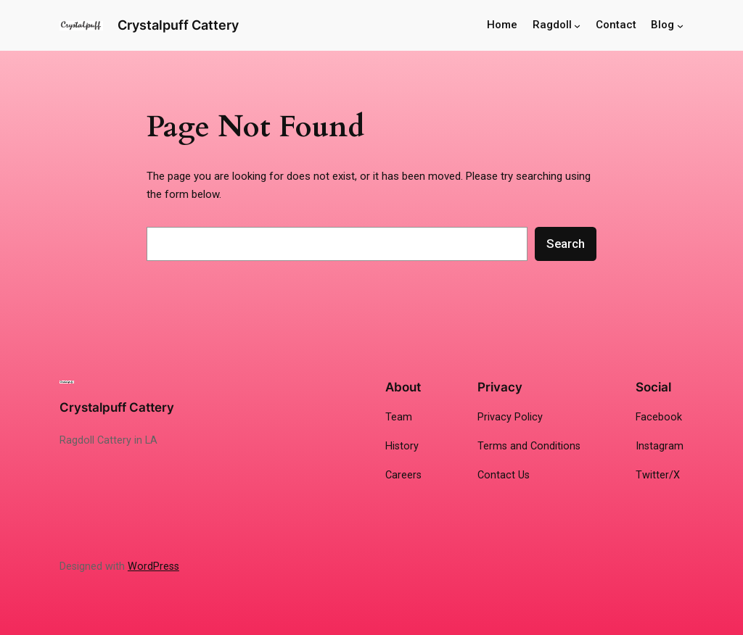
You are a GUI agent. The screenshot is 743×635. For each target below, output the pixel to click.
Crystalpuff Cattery (178, 25)
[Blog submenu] (680, 25)
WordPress (153, 566)
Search (565, 243)
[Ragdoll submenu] (577, 25)
